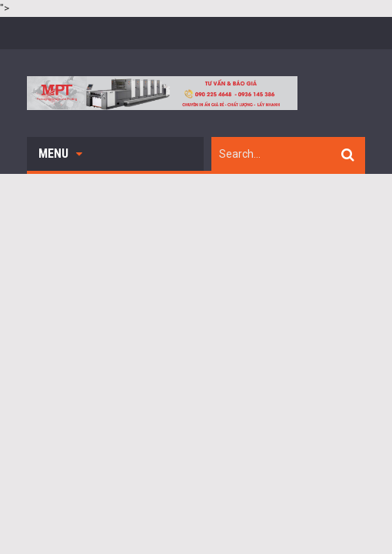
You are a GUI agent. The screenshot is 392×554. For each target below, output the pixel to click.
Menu (60, 153)
